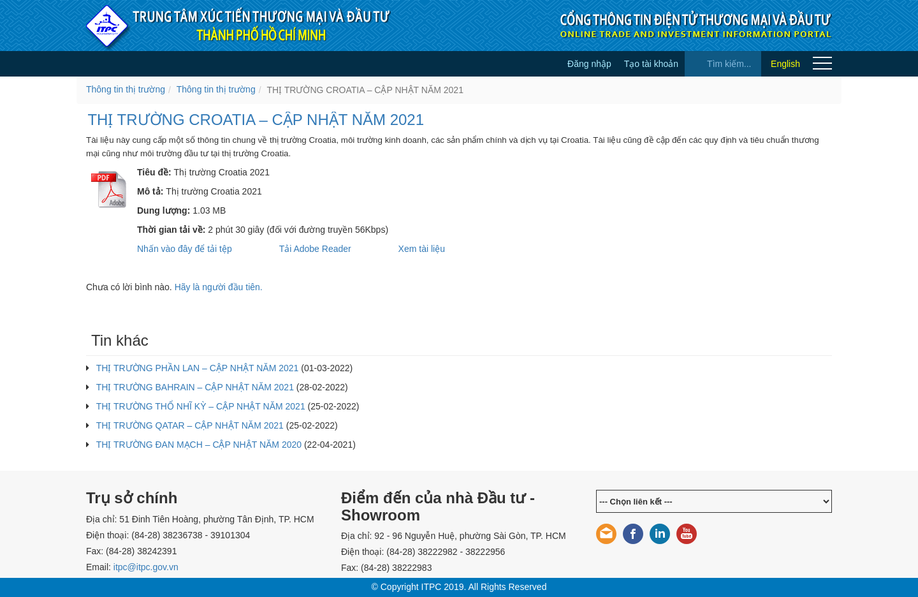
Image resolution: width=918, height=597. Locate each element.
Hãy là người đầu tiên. (219, 287)
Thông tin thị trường (125, 89)
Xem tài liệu (421, 249)
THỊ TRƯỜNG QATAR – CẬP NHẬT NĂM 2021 (190, 425)
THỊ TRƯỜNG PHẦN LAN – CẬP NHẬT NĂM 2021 (197, 368)
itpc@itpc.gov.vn (145, 567)
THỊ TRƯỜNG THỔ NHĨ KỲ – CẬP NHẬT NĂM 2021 (200, 406)
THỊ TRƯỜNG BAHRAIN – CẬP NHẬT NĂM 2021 (195, 387)
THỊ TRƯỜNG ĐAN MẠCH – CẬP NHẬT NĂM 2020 (199, 444)
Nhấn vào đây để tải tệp (184, 249)
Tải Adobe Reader (315, 249)
